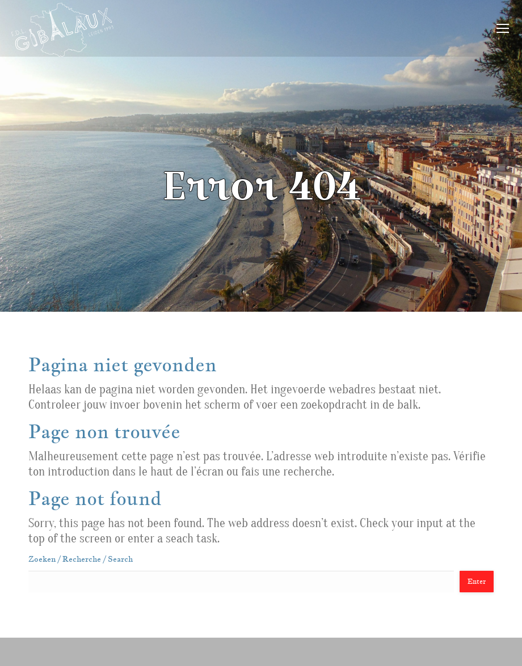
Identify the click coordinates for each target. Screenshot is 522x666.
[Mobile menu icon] (503, 28)
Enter (477, 581)
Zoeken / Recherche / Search (80, 559)
